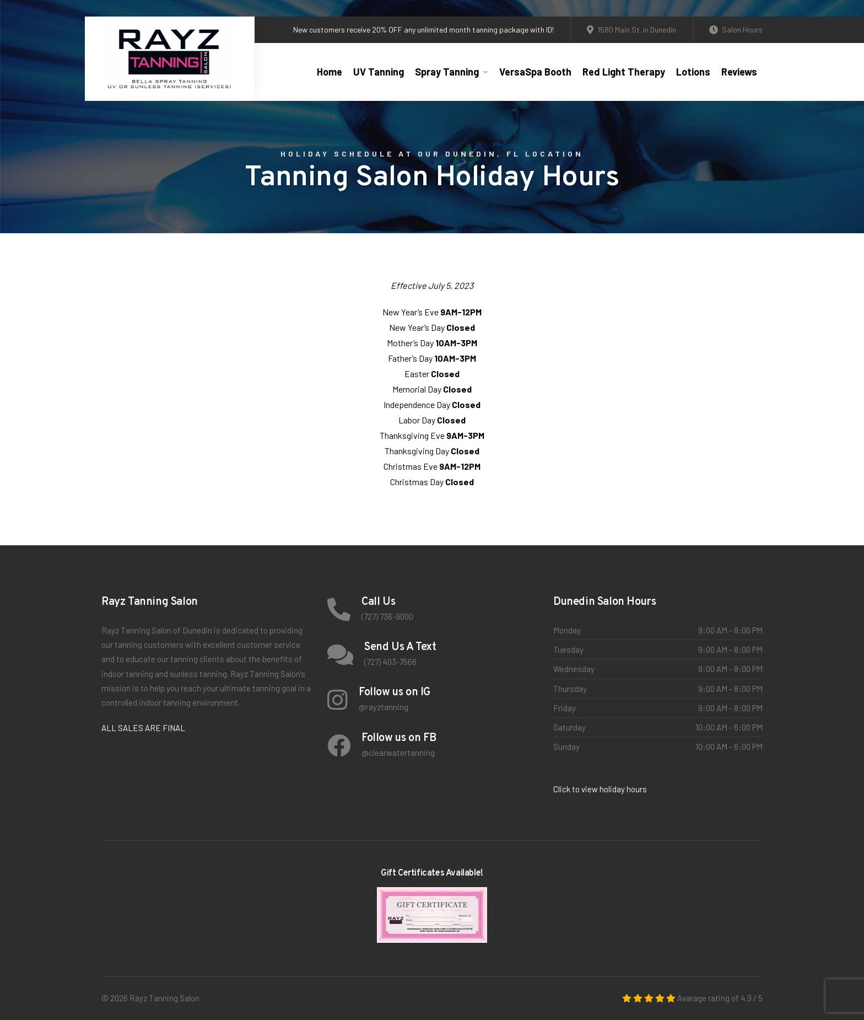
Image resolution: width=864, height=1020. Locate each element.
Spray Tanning (447, 72)
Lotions (693, 72)
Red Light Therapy (623, 72)
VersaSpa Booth (535, 72)
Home (329, 72)
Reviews (739, 72)
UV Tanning (378, 72)
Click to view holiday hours (600, 789)
